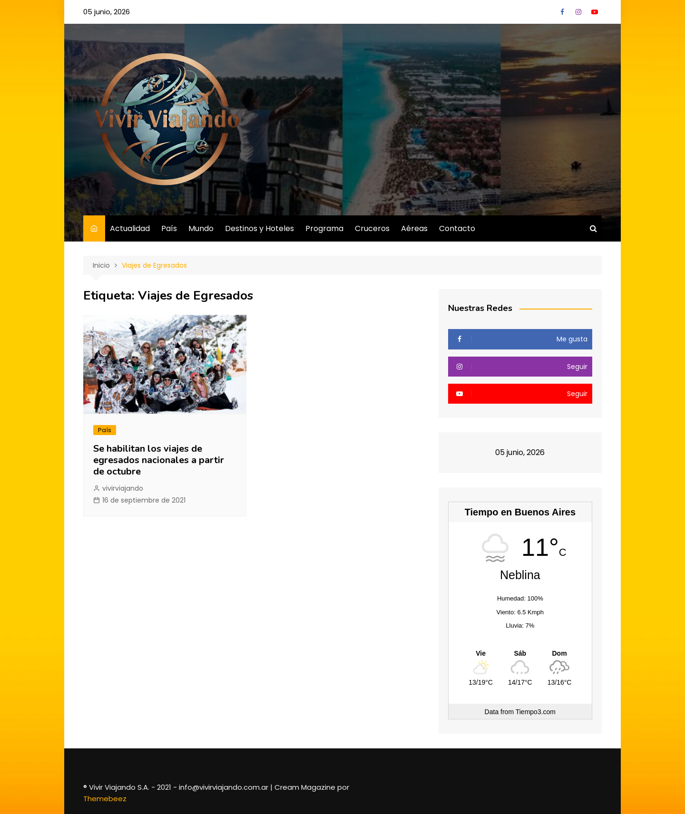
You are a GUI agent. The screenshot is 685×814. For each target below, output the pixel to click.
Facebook (562, 12)
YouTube (594, 12)
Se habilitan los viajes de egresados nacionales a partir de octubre (158, 460)
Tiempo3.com (536, 712)
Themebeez (105, 799)
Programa (324, 228)
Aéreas (414, 228)
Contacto (457, 228)
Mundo (201, 228)
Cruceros (372, 228)
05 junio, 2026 (106, 12)
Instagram (578, 12)
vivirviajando (122, 488)
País (169, 228)
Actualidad (130, 228)
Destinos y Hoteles (259, 228)
